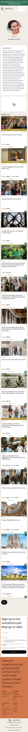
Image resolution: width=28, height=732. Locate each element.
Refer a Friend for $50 (7, 693)
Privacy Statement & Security (14, 722)
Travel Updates (6, 708)
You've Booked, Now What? (7, 714)
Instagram (15, 708)
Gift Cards (4, 696)
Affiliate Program (6, 694)
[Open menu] (24, 9)
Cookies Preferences (14, 730)
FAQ (3, 706)
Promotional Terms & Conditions (14, 727)
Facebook (15, 704)
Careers (15, 698)
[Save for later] (24, 118)
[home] (7, 10)
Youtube (15, 711)
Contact (4, 711)
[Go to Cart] (20, 9)
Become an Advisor (7, 710)
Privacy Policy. (4, 645)
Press (14, 700)
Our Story (15, 693)
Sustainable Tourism (18, 696)
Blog (3, 704)
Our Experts (16, 694)
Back (4, 602)
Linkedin (15, 710)
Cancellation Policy (14, 725)
